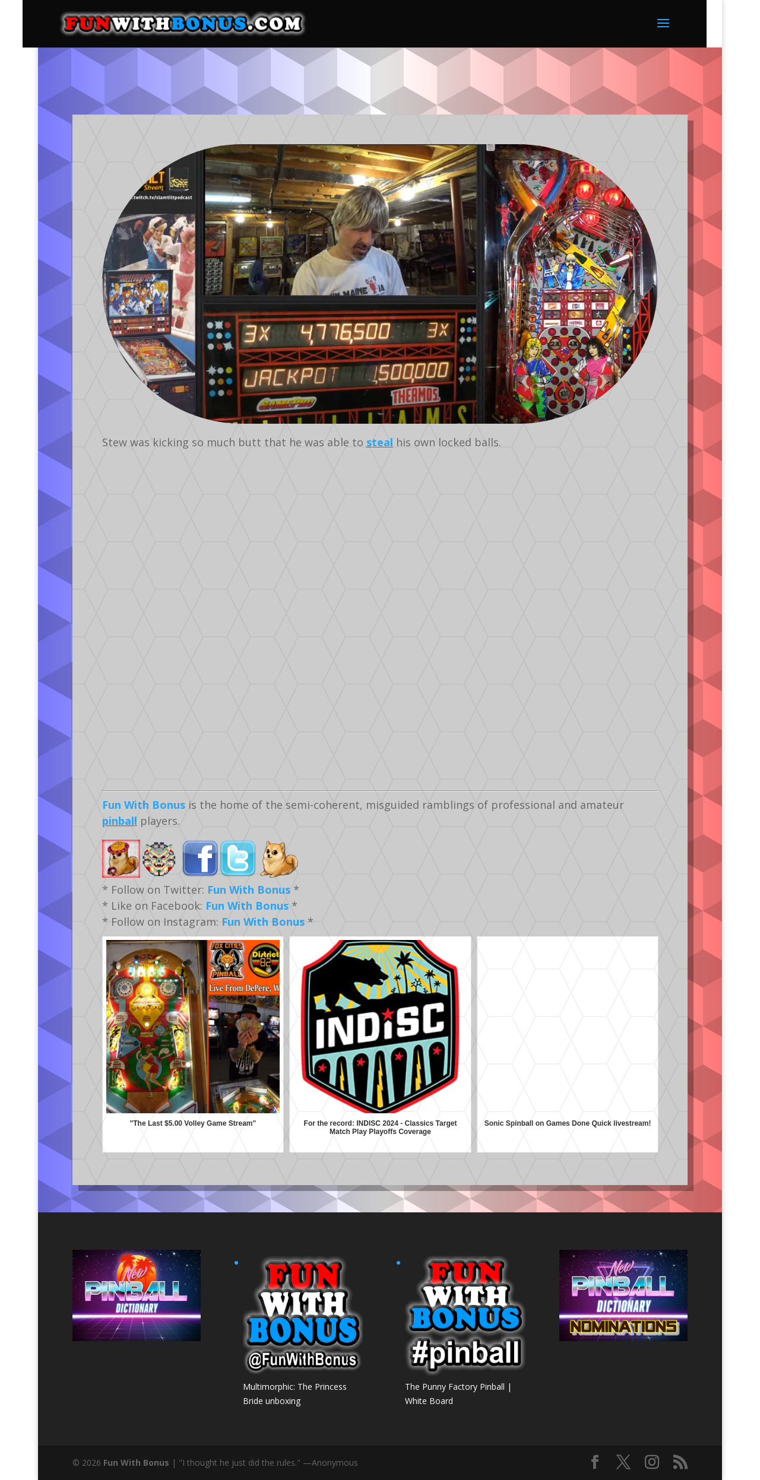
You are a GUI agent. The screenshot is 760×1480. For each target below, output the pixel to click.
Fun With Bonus (143, 805)
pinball (119, 821)
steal (379, 442)
